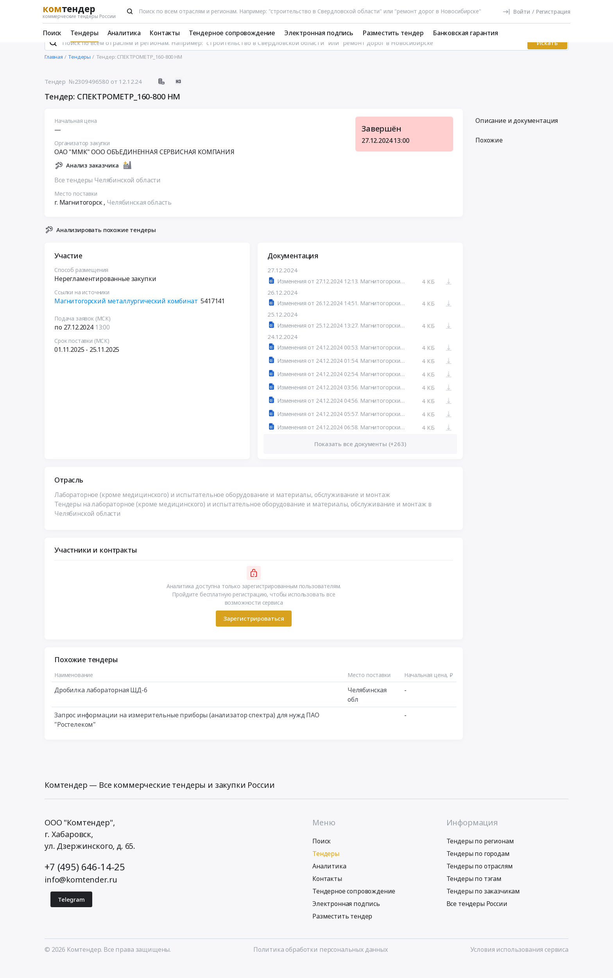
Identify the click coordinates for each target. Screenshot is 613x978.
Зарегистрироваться (253, 633)
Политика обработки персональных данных (320, 963)
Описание (516, 135)
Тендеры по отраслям (479, 880)
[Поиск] (129, 11)
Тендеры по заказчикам (483, 905)
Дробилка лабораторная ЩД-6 (100, 704)
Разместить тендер (393, 33)
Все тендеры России (476, 917)
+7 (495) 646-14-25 (85, 880)
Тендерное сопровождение (232, 33)
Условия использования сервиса (519, 963)
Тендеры (84, 33)
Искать (547, 57)
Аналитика (124, 33)
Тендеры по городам (478, 867)
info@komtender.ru (81, 893)
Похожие (489, 154)
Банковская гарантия (465, 33)
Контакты (164, 33)
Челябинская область (139, 216)
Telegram (71, 913)
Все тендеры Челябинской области (107, 194)
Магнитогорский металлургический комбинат (126, 315)
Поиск (52, 33)
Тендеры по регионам (480, 855)
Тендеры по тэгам (474, 892)
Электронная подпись (318, 33)
